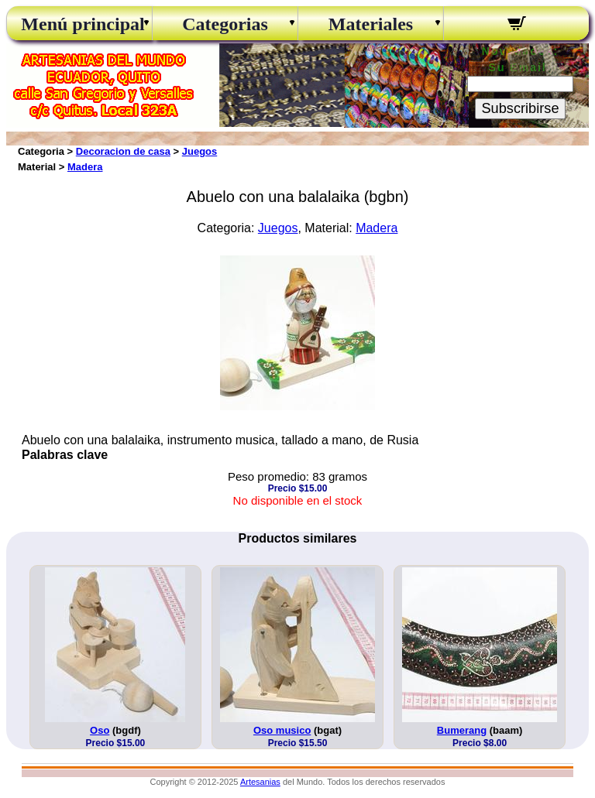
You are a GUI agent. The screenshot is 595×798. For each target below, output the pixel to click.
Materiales (370, 24)
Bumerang (462, 730)
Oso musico (282, 730)
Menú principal (79, 24)
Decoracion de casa (123, 151)
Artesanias (260, 781)
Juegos (200, 151)
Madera (85, 167)
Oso (99, 730)
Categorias (225, 24)
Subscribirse (520, 108)
